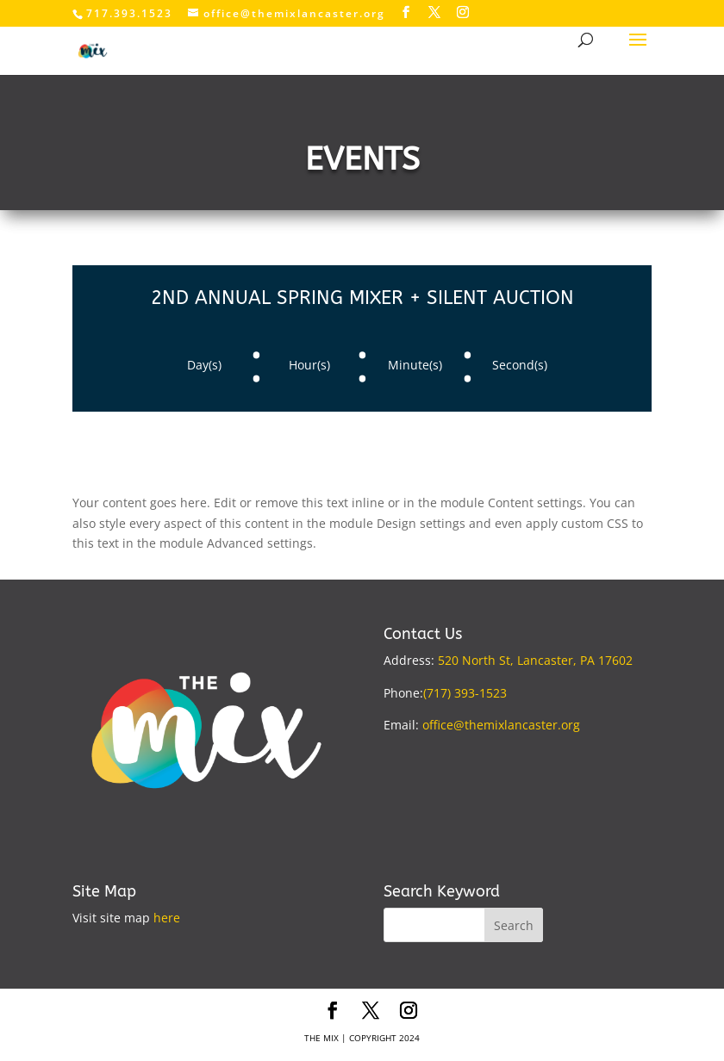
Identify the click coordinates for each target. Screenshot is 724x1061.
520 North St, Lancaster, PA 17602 (535, 660)
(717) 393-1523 (465, 693)
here (166, 917)
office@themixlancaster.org (501, 725)
